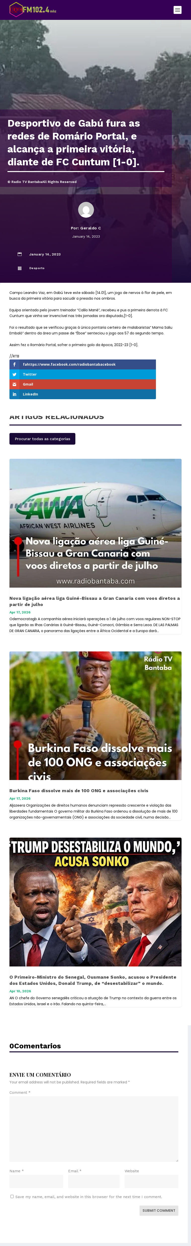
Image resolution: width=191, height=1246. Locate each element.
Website (132, 1151)
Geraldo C (90, 228)
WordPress (133, 1233)
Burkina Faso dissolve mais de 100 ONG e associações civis (78, 770)
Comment (20, 1072)
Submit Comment (159, 1190)
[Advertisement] (95, 72)
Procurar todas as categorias (42, 418)
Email (75, 1151)
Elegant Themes (84, 1233)
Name (16, 1151)
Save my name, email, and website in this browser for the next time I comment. (88, 1177)
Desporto (37, 268)
